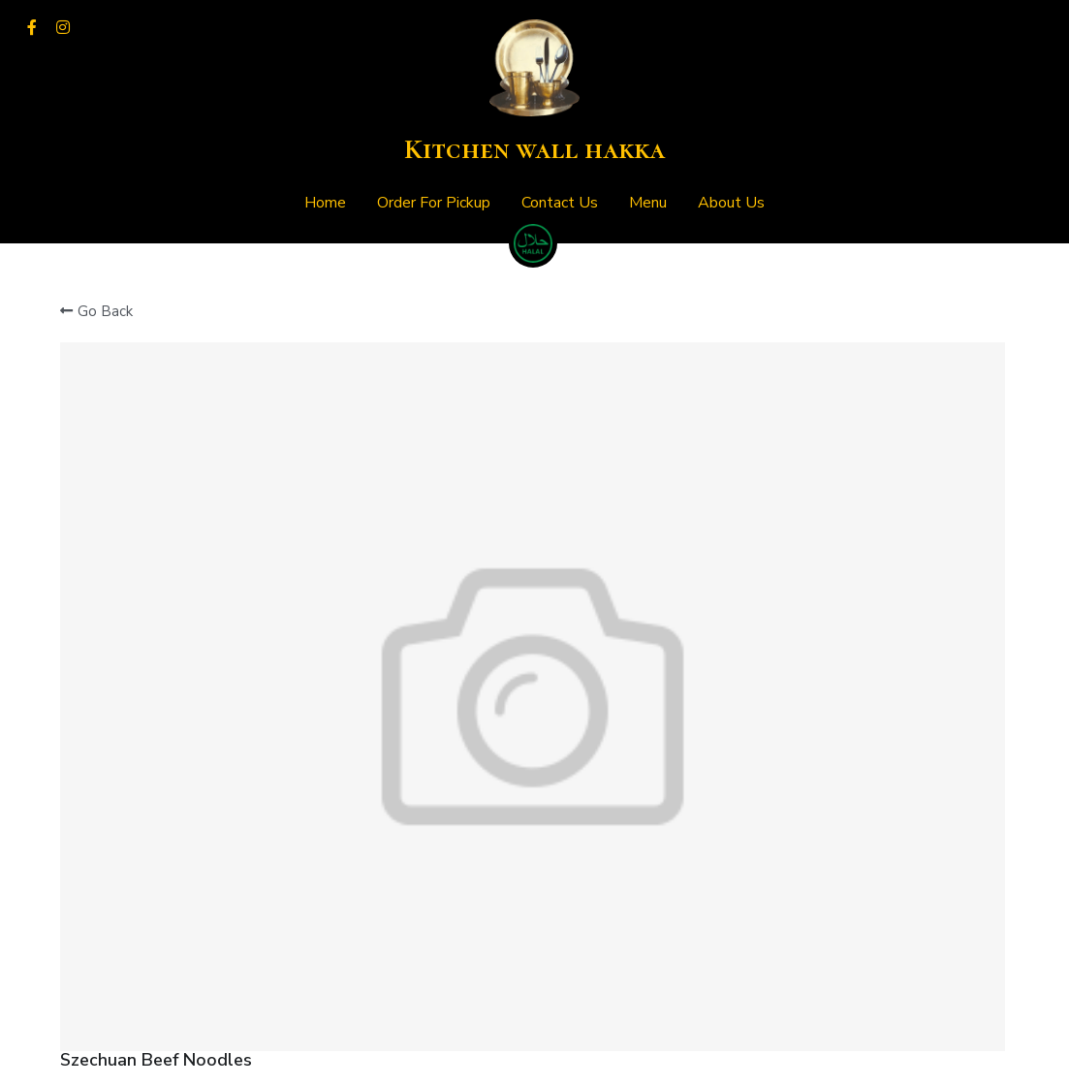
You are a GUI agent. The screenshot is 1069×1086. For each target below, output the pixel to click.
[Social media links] (32, 27)
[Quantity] (823, 451)
